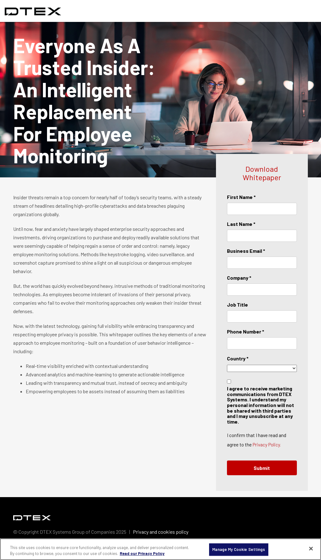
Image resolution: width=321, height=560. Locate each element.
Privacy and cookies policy (160, 532)
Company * (239, 278)
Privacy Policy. (267, 444)
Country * (238, 358)
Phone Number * (245, 331)
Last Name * (241, 224)
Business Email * (246, 251)
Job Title (237, 305)
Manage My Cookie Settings (238, 549)
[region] (160, 549)
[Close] (311, 549)
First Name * (241, 197)
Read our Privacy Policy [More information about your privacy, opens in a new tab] (142, 553)
